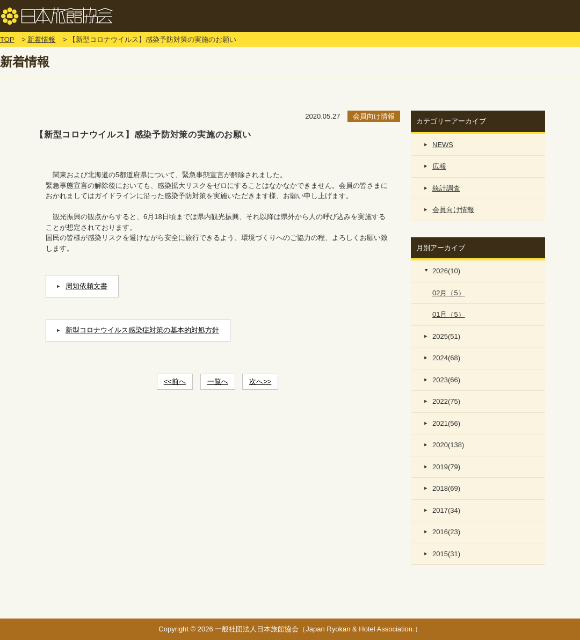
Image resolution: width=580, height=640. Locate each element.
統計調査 (446, 188)
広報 (439, 166)
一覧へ (217, 381)
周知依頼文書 (86, 286)
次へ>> (260, 381)
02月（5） (448, 293)
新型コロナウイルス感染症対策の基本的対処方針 (142, 330)
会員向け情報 (453, 210)
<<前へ (175, 381)
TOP (7, 39)
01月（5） (448, 314)
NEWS (442, 145)
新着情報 (41, 39)
